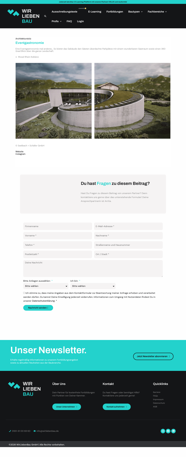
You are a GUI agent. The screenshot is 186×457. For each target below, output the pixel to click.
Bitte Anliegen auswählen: (37, 289)
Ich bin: (74, 289)
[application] (141, 11)
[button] (45, 16)
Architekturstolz (23, 38)
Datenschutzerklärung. (44, 309)
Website (19, 151)
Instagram (20, 154)
